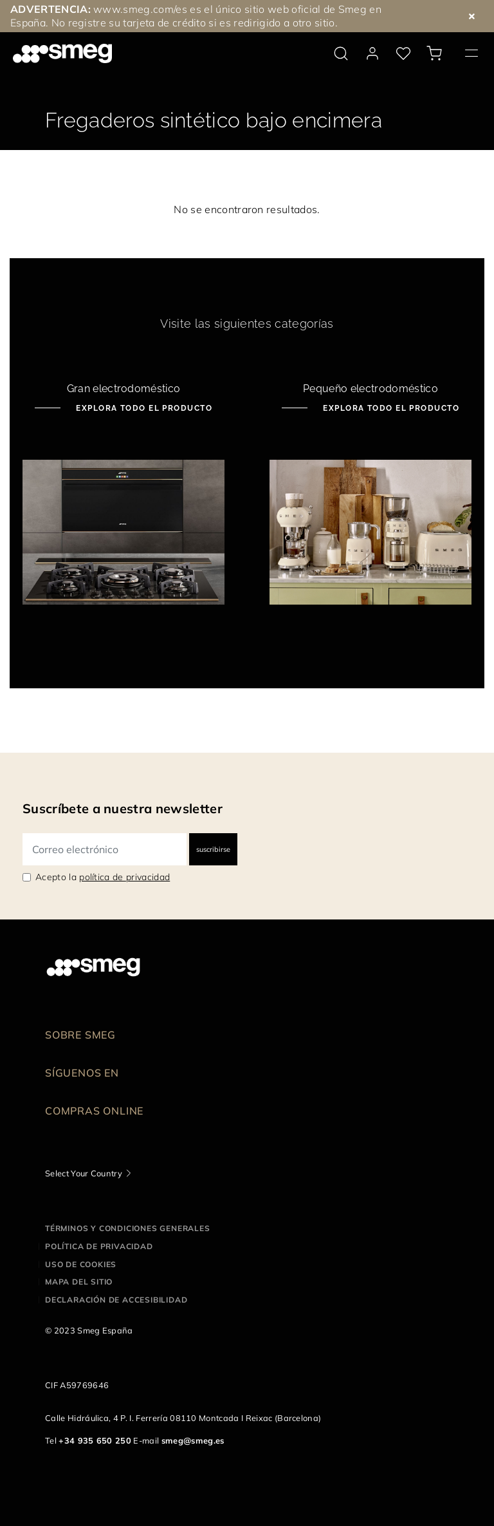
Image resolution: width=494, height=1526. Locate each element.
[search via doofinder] (341, 53)
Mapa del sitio (79, 1281)
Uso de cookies (80, 1264)
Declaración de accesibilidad (116, 1300)
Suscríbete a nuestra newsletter (123, 808)
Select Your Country (83, 1173)
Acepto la (102, 877)
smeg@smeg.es (192, 1440)
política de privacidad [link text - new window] (124, 877)
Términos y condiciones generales (127, 1228)
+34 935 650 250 (95, 1440)
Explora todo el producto (142, 408)
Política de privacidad (99, 1246)
